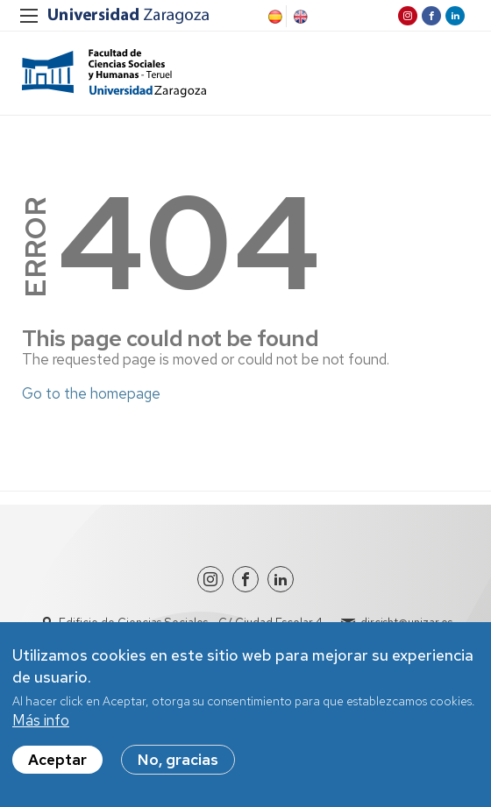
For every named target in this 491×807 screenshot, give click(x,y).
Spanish (273, 17)
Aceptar (57, 760)
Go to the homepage (91, 393)
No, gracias (178, 760)
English (299, 17)
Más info (40, 721)
